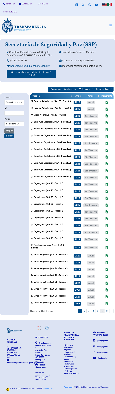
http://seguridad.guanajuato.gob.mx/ (28, 66)
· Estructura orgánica (68, 349)
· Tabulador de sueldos (69, 353)
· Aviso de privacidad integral (71, 372)
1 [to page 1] (80, 311)
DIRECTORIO (43, 4)
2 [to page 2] (84, 311)
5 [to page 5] (97, 311)
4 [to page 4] (93, 311)
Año (6, 108)
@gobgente (100, 358)
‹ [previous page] (76, 311)
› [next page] (111, 311)
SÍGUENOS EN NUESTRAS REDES (100, 334)
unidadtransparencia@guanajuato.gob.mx (14, 361)
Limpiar (9, 131)
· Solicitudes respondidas (69, 365)
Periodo (8, 119)
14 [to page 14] (107, 311)
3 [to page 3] (88, 311)
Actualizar (55, 89)
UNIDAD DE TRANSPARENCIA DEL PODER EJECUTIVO (71, 336)
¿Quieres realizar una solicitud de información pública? (31, 73)
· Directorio (68, 345)
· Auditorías (68, 362)
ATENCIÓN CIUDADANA (12, 341)
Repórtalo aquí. (48, 388)
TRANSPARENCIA (10, 12)
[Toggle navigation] (111, 25)
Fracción (8, 97)
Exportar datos (103, 89)
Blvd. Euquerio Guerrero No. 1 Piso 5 (43, 355)
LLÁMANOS (9, 4)
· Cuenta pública (70, 369)
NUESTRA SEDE (41, 337)
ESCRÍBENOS (25, 4)
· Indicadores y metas (70, 358)
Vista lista (70, 89)
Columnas (85, 89)
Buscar (9, 136)
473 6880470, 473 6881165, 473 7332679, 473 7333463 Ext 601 (14, 353)
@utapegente (100, 340)
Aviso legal (68, 387)
